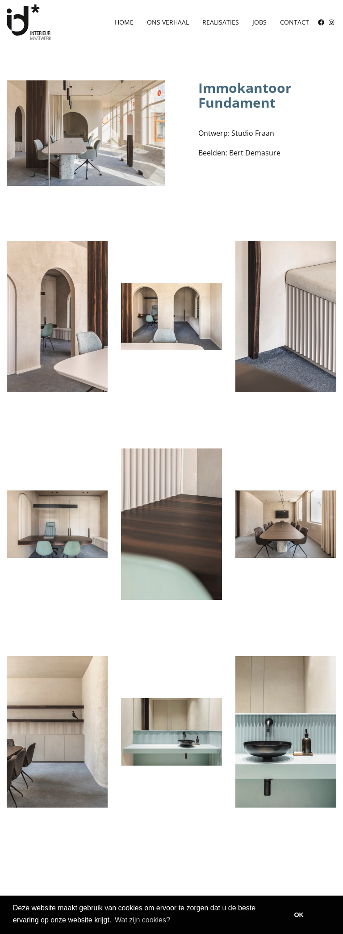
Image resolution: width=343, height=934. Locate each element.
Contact (294, 22)
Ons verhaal (168, 22)
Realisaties (220, 22)
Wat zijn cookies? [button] (142, 920)
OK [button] (299, 914)
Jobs (259, 22)
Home (124, 22)
